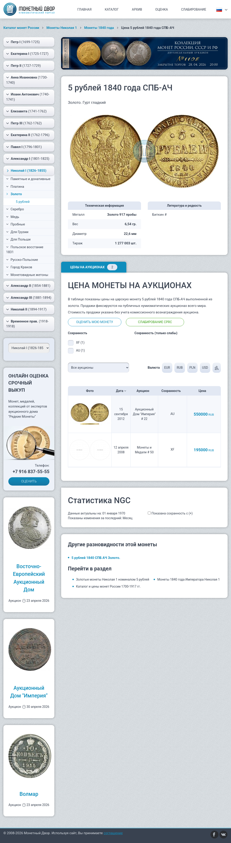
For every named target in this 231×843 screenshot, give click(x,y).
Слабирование (193, 9)
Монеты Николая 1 (61, 28)
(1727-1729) (23, 65)
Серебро (15, 209)
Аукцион (144, 391)
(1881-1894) (28, 297)
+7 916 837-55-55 (31, 471)
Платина (15, 187)
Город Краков (19, 267)
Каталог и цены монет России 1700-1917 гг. (108, 586)
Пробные (15, 224)
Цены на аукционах (93, 267)
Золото (13, 194)
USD (205, 367)
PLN (192, 367)
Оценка (161, 9)
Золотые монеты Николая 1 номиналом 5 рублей (112, 579)
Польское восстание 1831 (24, 249)
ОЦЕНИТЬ (29, 481)
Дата (121, 391)
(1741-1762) (26, 111)
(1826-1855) (25, 171)
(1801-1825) (27, 158)
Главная (84, 9)
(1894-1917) (26, 309)
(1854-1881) (28, 285)
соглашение (113, 833)
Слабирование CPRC (155, 322)
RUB (179, 367)
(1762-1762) (24, 123)
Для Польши (18, 239)
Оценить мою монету (94, 322)
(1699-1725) (23, 42)
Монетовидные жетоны (27, 275)
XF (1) (80, 342)
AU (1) (80, 350)
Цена (204, 391)
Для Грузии (17, 232)
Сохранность (173, 391)
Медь (12, 217)
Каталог (112, 9)
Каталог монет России (21, 28)
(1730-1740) (26, 79)
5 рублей (23, 202)
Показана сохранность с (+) (171, 513)
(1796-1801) (24, 147)
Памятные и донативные (28, 179)
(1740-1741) (27, 96)
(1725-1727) (27, 53)
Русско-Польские (22, 260)
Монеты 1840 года (99, 28)
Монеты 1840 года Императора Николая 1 (188, 579)
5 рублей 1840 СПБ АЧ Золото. (96, 558)
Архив (137, 9)
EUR (167, 367)
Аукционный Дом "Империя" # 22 (144, 414)
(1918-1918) (27, 323)
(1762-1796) (27, 135)
